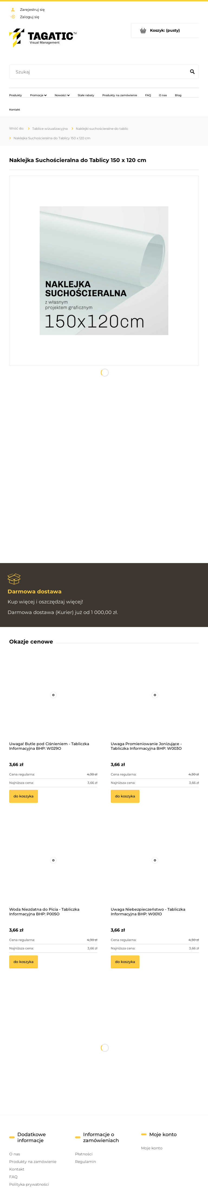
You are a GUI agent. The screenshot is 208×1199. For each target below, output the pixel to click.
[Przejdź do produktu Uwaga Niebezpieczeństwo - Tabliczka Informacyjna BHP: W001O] (155, 867)
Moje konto (151, 1148)
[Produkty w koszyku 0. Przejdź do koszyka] (165, 30)
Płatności (84, 1154)
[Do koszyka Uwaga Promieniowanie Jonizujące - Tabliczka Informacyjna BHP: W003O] (125, 796)
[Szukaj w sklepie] (99, 72)
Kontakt (16, 1169)
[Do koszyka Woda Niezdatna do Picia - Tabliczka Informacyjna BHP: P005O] (23, 961)
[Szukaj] (192, 72)
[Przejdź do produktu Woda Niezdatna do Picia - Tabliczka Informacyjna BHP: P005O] (53, 867)
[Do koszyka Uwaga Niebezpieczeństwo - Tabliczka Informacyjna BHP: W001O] (125, 961)
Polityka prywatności (29, 1184)
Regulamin (85, 1161)
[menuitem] (15, 95)
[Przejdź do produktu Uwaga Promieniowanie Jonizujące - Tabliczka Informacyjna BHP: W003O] (155, 702)
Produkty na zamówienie (32, 1161)
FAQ (13, 1176)
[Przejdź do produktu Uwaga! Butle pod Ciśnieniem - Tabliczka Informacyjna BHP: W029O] (53, 702)
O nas (14, 1154)
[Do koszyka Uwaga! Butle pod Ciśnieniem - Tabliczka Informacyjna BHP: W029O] (23, 796)
